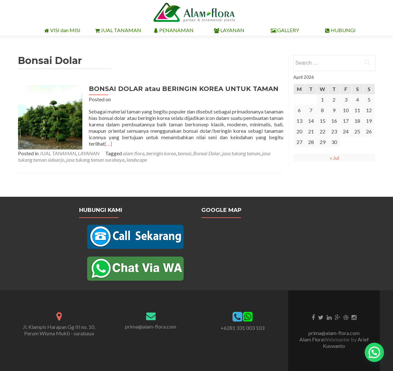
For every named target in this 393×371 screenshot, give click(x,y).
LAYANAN (229, 30)
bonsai (184, 153)
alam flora (133, 153)
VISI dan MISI (62, 30)
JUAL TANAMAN (118, 30)
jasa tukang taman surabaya (95, 160)
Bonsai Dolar (206, 153)
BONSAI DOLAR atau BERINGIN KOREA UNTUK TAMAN (184, 89)
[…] (108, 143)
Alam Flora (311, 339)
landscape (136, 160)
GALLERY (285, 30)
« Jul (334, 158)
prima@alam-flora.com (150, 326)
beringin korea (161, 153)
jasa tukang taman (241, 153)
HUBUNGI (340, 30)
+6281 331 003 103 (242, 328)
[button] (374, 352)
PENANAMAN (174, 30)
